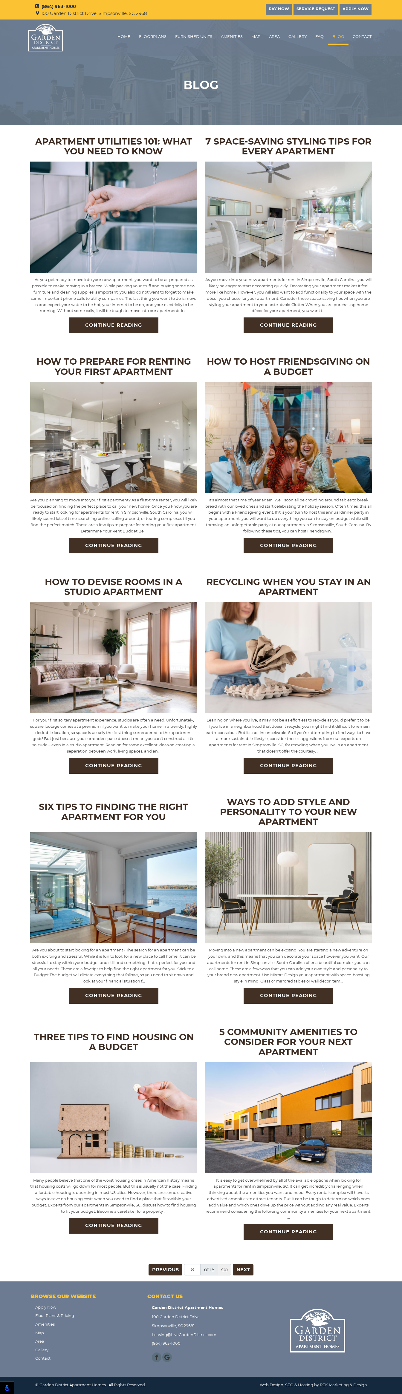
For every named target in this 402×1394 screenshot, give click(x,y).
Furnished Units (193, 37)
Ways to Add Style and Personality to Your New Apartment (288, 812)
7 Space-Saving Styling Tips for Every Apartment (288, 146)
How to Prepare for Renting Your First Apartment (113, 366)
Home (123, 37)
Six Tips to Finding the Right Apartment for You (113, 812)
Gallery (297, 37)
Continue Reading (113, 325)
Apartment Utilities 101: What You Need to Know (113, 146)
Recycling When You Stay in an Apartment (288, 587)
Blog (338, 37)
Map (255, 37)
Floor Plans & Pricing (54, 1316)
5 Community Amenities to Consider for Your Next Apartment (288, 1042)
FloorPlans (152, 37)
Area (274, 37)
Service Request (315, 9)
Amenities (232, 37)
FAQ (319, 37)
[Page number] (192, 1269)
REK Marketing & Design (343, 1385)
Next (243, 1269)
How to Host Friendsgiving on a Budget (288, 366)
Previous (165, 1269)
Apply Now (356, 9)
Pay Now (279, 9)
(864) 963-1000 (55, 6)
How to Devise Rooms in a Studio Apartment (113, 587)
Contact (362, 37)
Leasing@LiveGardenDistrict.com (184, 1335)
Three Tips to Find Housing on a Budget (114, 1042)
